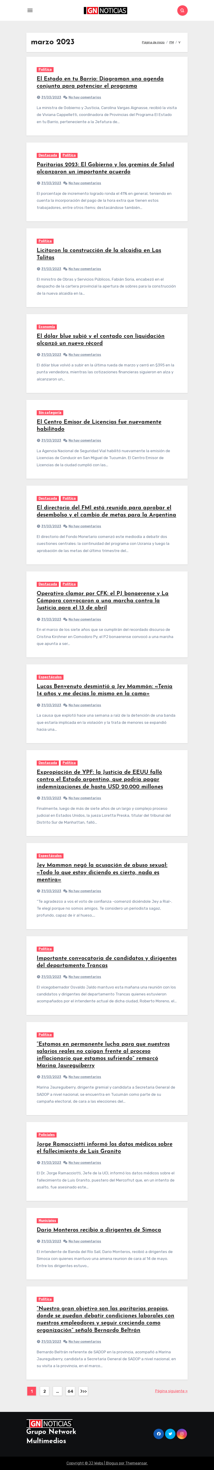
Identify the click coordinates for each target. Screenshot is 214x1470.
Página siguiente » (171, 1391)
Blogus (112, 1463)
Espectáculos (50, 677)
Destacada (48, 155)
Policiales (47, 1135)
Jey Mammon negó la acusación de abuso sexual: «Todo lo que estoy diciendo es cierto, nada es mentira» (102, 872)
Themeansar (136, 1463)
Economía (47, 327)
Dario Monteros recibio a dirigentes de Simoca (99, 1230)
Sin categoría (50, 413)
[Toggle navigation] (30, 10)
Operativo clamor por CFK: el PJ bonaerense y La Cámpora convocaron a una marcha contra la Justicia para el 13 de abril (103, 601)
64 (70, 1391)
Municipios (47, 1221)
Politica (45, 69)
